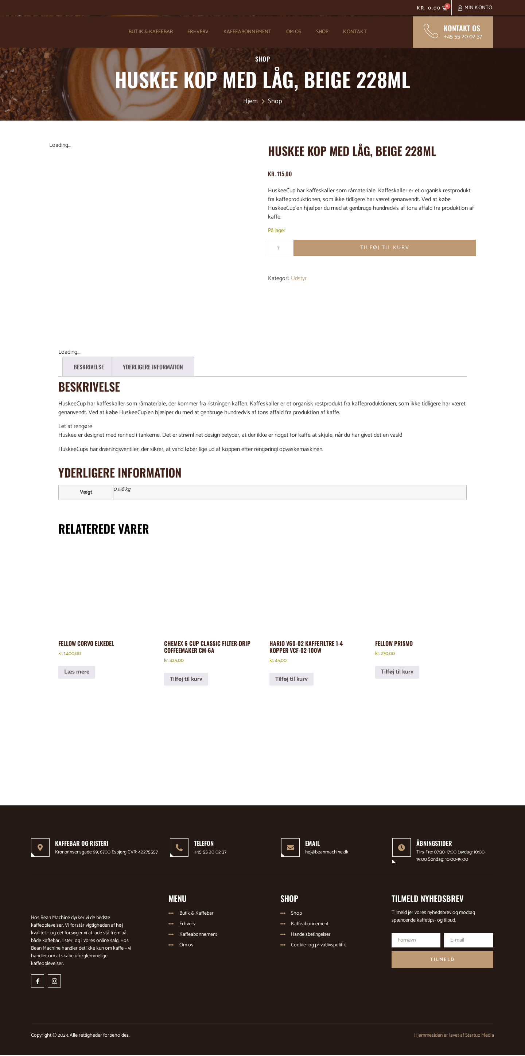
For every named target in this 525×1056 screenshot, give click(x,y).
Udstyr (299, 279)
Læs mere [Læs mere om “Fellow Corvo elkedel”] (76, 672)
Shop (322, 32)
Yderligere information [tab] (153, 366)
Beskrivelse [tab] (89, 366)
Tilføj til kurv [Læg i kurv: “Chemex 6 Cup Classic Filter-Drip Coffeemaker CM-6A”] (186, 679)
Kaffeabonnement (247, 32)
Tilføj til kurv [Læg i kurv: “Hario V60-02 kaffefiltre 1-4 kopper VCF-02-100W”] (291, 679)
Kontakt (354, 32)
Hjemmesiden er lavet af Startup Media (454, 1036)
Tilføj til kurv (384, 248)
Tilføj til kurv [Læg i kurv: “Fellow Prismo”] (397, 672)
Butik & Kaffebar (151, 32)
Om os (294, 32)
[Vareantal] (280, 248)
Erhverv (198, 32)
